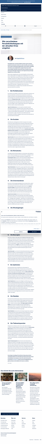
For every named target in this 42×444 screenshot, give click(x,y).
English (35, 25)
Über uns (2, 12)
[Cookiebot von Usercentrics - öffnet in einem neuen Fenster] (36, 212)
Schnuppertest (3, 16)
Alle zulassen (34, 231)
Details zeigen (36, 228)
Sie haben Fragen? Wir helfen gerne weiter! (9, 413)
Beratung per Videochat (5, 428)
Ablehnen (21, 231)
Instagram (34, 425)
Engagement (13, 423)
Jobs (12, 428)
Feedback (12, 426)
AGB (40, 439)
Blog (2, 20)
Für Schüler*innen (4, 420)
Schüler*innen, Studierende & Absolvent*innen (10, 5)
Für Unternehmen (4, 426)
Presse (33, 423)
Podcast (2, 18)
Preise (2, 22)
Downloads (24, 423)
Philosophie (13, 420)
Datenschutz (36, 439)
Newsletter (34, 428)
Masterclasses (3, 14)
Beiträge (7, 29)
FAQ (22, 420)
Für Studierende (3, 422)
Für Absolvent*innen (4, 423)
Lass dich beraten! (27, 2)
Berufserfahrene (4, 7)
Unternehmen (4, 10)
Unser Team (13, 422)
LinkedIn (33, 426)
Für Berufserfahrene (4, 425)
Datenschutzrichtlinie (20, 226)
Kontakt (3, 24)
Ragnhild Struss (20, 58)
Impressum (31, 439)
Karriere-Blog (3, 29)
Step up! (12, 425)
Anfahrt (23, 425)
